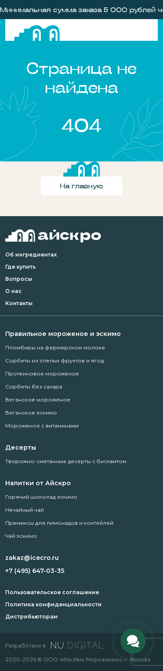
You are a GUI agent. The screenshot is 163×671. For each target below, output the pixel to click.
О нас (13, 291)
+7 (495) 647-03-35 (34, 571)
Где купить (20, 266)
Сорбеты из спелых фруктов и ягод (54, 360)
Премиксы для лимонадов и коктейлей (59, 523)
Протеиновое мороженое (42, 373)
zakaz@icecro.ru (32, 558)
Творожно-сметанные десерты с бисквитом (65, 461)
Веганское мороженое (37, 399)
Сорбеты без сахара (33, 386)
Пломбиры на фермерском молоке (55, 347)
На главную (81, 185)
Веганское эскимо (31, 412)
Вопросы (18, 279)
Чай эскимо (21, 536)
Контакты (19, 303)
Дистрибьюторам (31, 616)
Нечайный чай (24, 510)
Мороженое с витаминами (42, 425)
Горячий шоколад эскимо (41, 496)
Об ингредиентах (31, 254)
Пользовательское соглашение (52, 592)
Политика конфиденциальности (53, 604)
